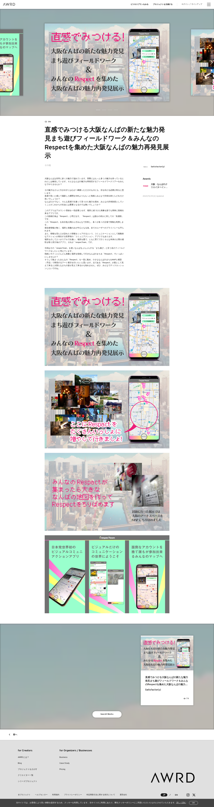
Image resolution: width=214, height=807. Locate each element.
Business (63, 757)
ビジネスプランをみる (139, 4)
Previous (2, 62)
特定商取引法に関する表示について (100, 795)
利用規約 (55, 795)
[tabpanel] (107, 62)
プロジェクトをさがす (27, 769)
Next (211, 62)
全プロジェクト (24, 795)
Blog (20, 763)
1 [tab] (98, 109)
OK (193, 803)
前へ (15, 735)
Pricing (62, 769)
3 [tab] (110, 109)
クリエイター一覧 (25, 775)
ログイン (185, 4)
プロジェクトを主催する (163, 4)
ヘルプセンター (41, 795)
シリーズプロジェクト (27, 781)
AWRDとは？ (23, 757)
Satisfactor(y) (158, 167)
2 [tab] (104, 109)
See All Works (107, 714)
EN (176, 795)
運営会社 (122, 795)
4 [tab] (116, 109)
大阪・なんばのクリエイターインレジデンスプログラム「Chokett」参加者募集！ (160, 186)
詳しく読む (181, 803)
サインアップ (196, 4)
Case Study (64, 763)
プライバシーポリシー (72, 795)
